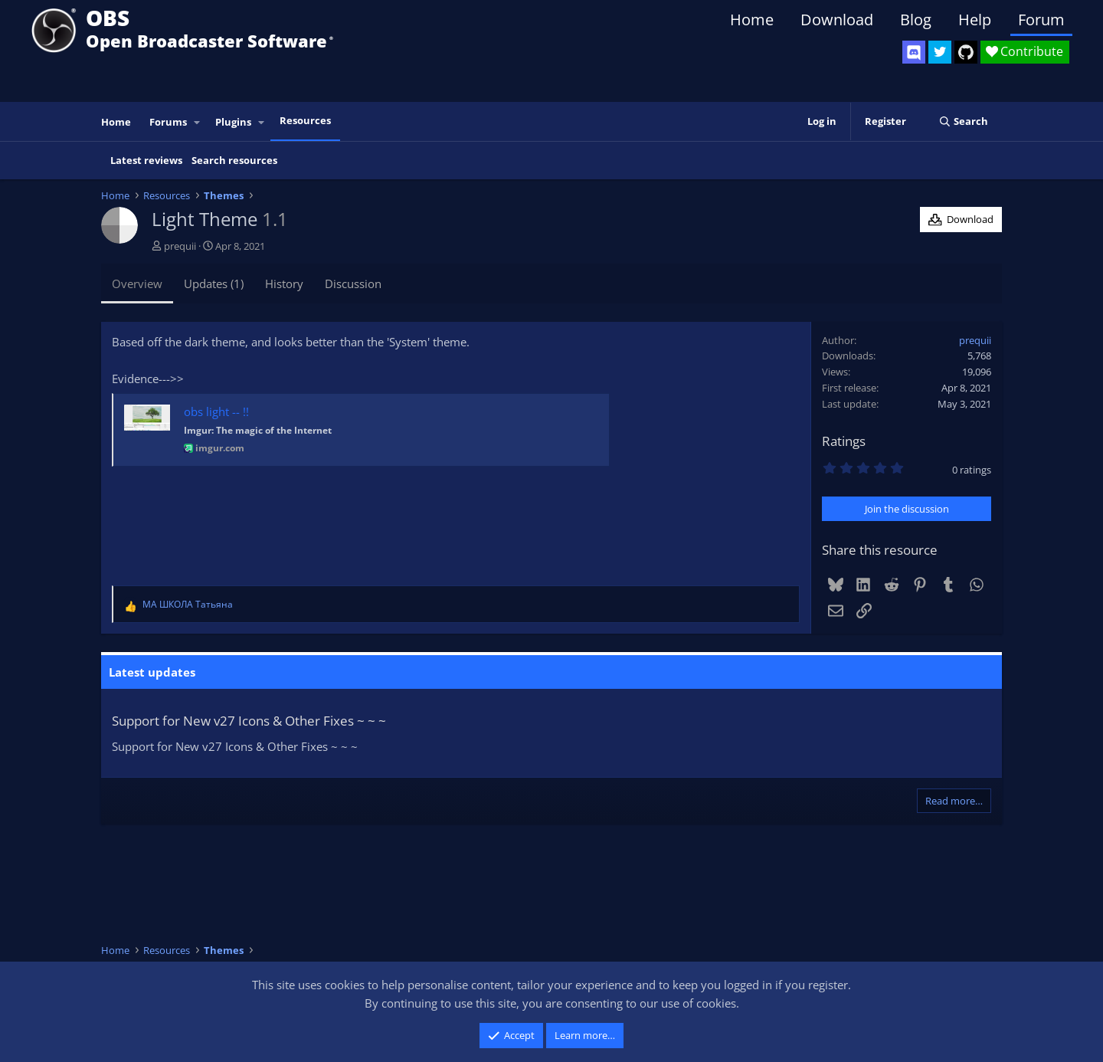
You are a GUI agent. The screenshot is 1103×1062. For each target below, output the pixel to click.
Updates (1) (214, 283)
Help (974, 19)
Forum (1041, 19)
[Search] (963, 121)
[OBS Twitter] (939, 52)
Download (836, 19)
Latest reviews (146, 160)
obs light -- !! (216, 411)
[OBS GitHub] (965, 52)
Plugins (233, 122)
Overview (137, 283)
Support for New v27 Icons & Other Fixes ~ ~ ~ (249, 720)
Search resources (234, 160)
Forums (168, 122)
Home (752, 19)
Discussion (353, 283)
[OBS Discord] (913, 52)
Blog (915, 19)
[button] (197, 122)
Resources (305, 120)
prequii (180, 246)
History (284, 283)
